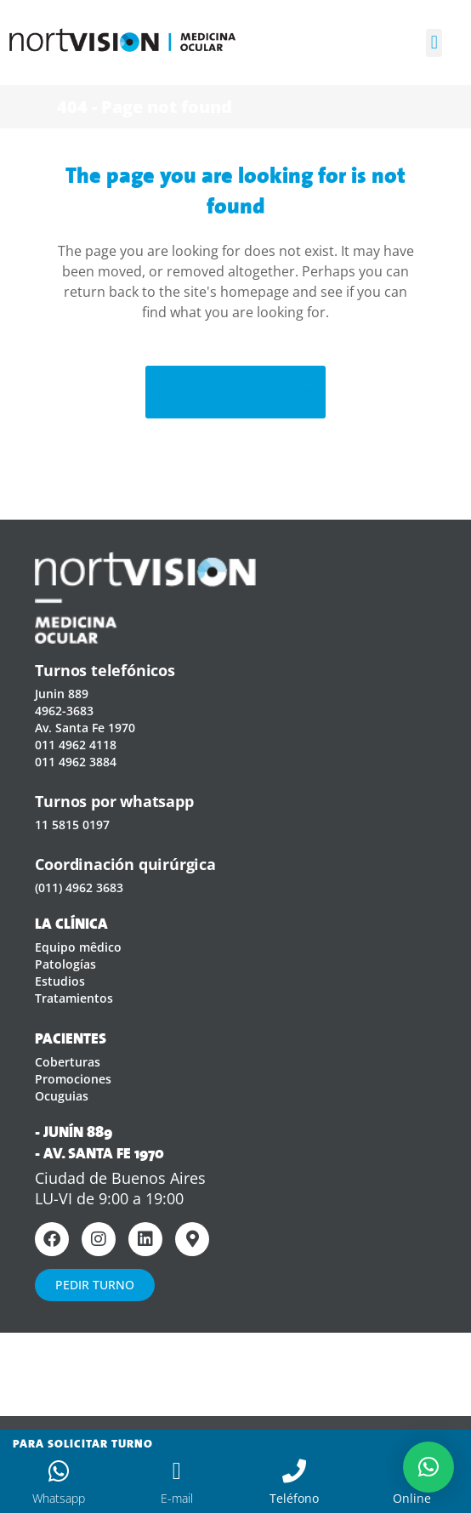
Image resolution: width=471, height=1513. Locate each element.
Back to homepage (235, 392)
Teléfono (294, 1498)
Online (412, 1498)
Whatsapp (58, 1498)
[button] (434, 43)
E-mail (177, 1498)
